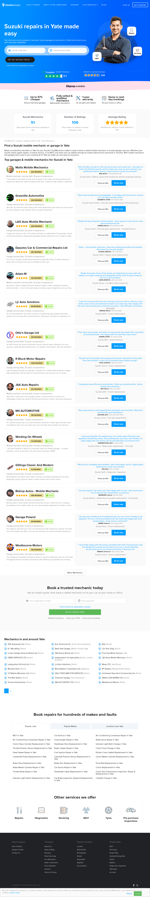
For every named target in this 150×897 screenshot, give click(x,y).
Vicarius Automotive (16, 682)
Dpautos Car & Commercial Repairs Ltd (41, 247)
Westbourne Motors (28, 545)
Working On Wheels (28, 436)
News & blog (49, 850)
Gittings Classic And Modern (34, 465)
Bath (106, 415)
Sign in (126, 5)
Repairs (19, 818)
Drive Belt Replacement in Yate (109, 763)
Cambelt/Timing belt (117, 856)
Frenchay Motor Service (112, 653)
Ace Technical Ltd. (63, 644)
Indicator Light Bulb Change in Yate (111, 744)
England (27, 141)
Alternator (113, 869)
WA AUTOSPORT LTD (64, 682)
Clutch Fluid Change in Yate (108, 748)
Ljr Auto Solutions (27, 302)
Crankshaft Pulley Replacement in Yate (29, 756)
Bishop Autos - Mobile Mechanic (37, 491)
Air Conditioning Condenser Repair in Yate (114, 735)
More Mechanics (75, 572)
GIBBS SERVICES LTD (17, 657)
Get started (140, 5)
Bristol (33, 141)
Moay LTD (106, 664)
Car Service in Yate (62, 735)
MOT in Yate (18, 735)
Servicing (64, 818)
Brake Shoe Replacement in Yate (27, 763)
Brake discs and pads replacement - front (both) (117, 498)
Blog (104, 5)
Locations (19, 141)
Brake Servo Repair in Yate (107, 740)
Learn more (15, 892)
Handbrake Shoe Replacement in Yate (70, 744)
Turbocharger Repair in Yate (66, 740)
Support (75, 5)
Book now (118, 183)
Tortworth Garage (62, 678)
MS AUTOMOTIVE (27, 410)
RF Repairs (106, 669)
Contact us (16, 853)
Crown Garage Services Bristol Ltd (22, 653)
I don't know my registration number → (21, 65)
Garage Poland (25, 517)
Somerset (107, 551)
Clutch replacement (116, 314)
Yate (38, 141)
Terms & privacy (50, 872)
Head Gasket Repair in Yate (24, 752)
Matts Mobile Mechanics (31, 167)
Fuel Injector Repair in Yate (66, 752)
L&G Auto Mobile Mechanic (33, 221)
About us (48, 846)
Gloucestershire (77, 678)
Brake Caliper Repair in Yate (66, 748)
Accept (137, 893)
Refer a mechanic (51, 863)
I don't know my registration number (75, 607)
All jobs (113, 872)
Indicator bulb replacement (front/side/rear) (119, 203)
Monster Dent (14, 669)
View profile (103, 183)
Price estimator (50, 866)
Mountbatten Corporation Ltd (67, 669)
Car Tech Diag (108, 648)
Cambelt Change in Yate (106, 778)
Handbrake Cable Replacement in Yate (71, 771)
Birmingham (81, 853)
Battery (112, 863)
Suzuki (83, 177)
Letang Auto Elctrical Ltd (18, 664)
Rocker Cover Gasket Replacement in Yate (114, 752)
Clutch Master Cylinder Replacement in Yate (115, 756)
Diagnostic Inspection (116, 472)
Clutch (112, 859)
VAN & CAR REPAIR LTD (112, 678)
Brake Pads (114, 853)
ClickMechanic (9, 141)
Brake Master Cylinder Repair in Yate (28, 767)
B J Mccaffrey (13, 648)
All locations (82, 866)
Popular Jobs (30, 726)
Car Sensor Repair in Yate (65, 767)
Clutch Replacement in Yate (108, 767)
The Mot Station (15, 678)
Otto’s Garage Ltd (27, 332)
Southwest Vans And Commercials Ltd (118, 673)
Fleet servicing (50, 856)
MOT (86, 818)
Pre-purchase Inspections (130, 819)
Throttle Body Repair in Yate (25, 771)
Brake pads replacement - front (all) (117, 446)
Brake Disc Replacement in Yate (68, 763)
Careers (47, 869)
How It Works (33, 5)
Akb (103, 644)
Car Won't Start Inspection (117, 283)
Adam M (21, 273)
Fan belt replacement (117, 418)
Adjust (129, 893)
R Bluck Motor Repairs (30, 358)
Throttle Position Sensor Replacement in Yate (32, 748)
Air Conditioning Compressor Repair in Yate (31, 740)
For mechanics (50, 859)
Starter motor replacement (116, 255)
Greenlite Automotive (29, 195)
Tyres (109, 818)
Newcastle (81, 859)
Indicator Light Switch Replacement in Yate (31, 778)
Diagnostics (41, 818)
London (80, 846)
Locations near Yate (114, 726)
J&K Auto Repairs (27, 384)
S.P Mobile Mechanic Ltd (18, 673)
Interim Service (116, 340)
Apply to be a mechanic (55, 5)
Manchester (81, 850)
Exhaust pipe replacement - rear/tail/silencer (116, 229)
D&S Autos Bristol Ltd (64, 653)
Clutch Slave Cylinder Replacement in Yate (31, 744)
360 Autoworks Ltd (16, 644)
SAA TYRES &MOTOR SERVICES (69, 673)
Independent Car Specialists (67, 657)
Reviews (62, 72)
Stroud (109, 495)
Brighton (80, 863)
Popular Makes (70, 726)
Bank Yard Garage (62, 648)
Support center (18, 850)
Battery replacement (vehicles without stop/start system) (116, 177)
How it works (17, 846)
